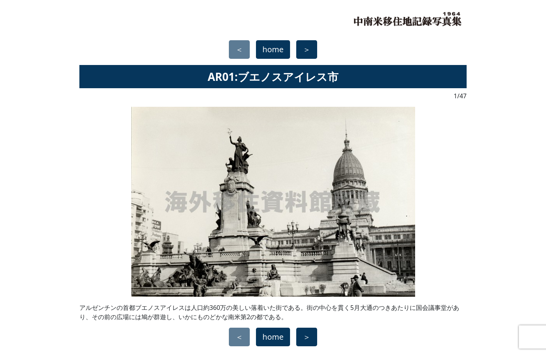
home (273, 49)
